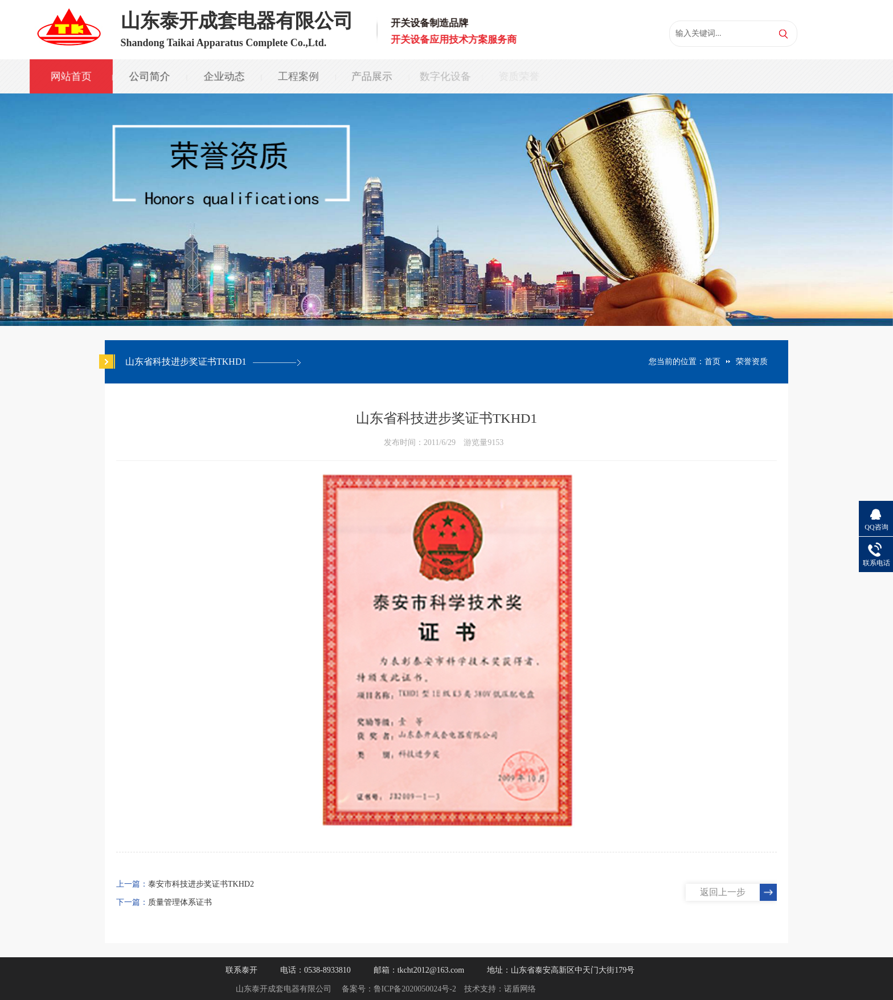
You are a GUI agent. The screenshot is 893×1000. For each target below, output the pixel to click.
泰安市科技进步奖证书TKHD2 (201, 884)
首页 (712, 361)
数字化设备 (443, 76)
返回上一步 (722, 892)
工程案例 (296, 76)
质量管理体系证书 (180, 902)
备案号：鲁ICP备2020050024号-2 (399, 989)
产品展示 (370, 76)
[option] (446, 209)
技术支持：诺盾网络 (500, 989)
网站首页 (70, 76)
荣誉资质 (752, 361)
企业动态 (223, 76)
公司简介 (149, 76)
